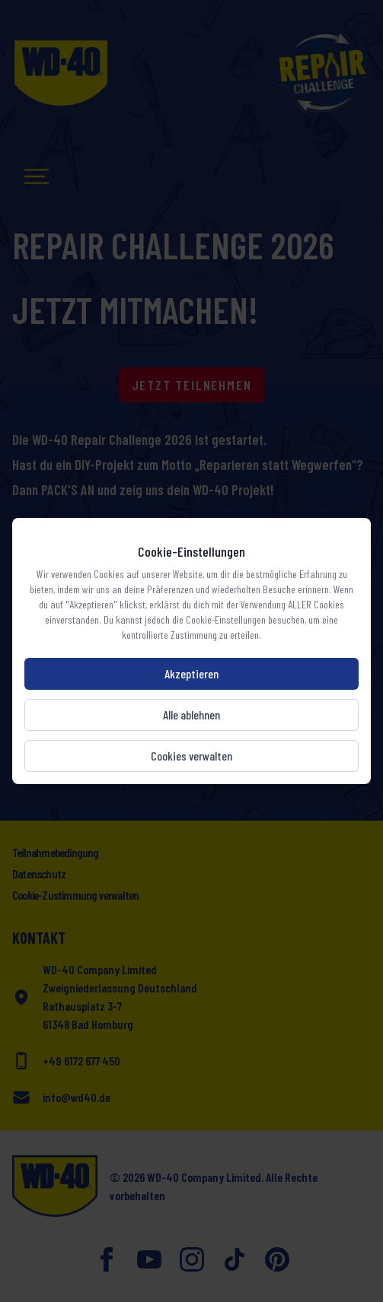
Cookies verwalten (191, 755)
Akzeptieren (191, 673)
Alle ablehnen (191, 714)
